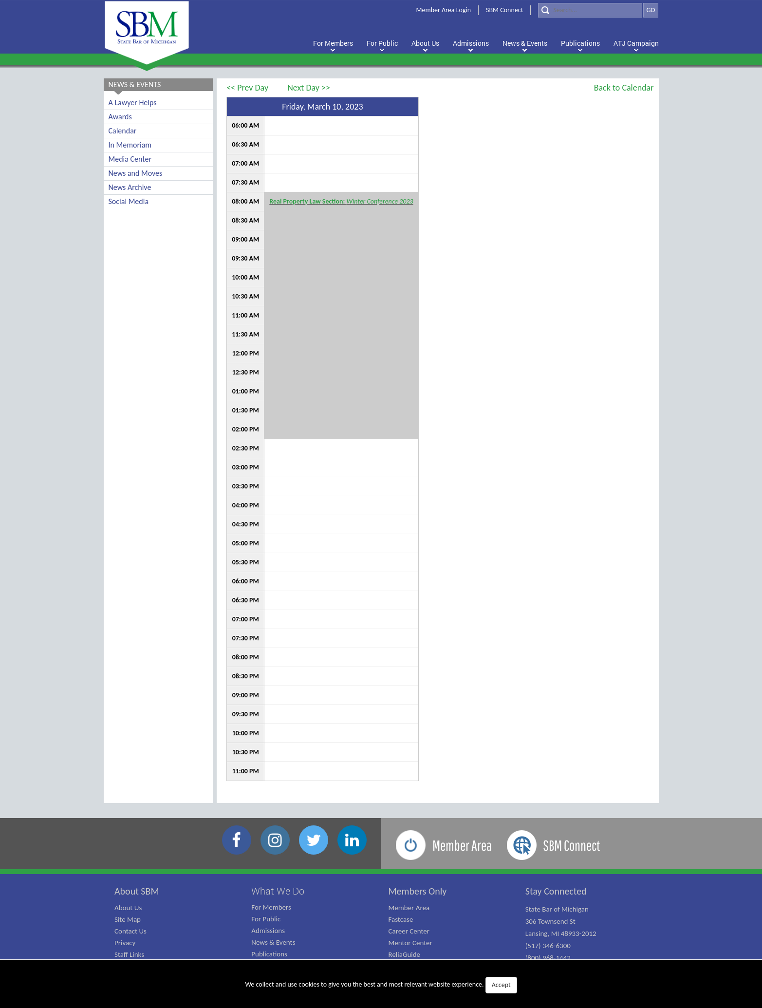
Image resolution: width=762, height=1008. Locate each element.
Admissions (268, 930)
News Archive (130, 187)
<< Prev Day (247, 87)
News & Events (273, 942)
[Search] (590, 10)
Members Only (418, 891)
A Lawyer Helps (133, 102)
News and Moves (136, 173)
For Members (271, 907)
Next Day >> (308, 87)
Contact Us (130, 931)
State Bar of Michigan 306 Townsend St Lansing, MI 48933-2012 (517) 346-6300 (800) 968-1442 (560, 933)
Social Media (129, 201)
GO (650, 10)
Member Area (409, 907)
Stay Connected (556, 891)
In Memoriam (130, 144)
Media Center (130, 159)
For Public (265, 919)
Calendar (123, 130)
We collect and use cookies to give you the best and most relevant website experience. (381, 985)
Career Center (409, 931)
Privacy (124, 942)
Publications (269, 954)
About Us (128, 907)
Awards (120, 116)
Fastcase (401, 919)
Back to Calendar (624, 87)
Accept (501, 985)
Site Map (127, 919)
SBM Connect (504, 10)
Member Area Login (443, 10)
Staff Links (129, 954)
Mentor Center (410, 942)
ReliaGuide (405, 954)
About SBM (136, 891)
